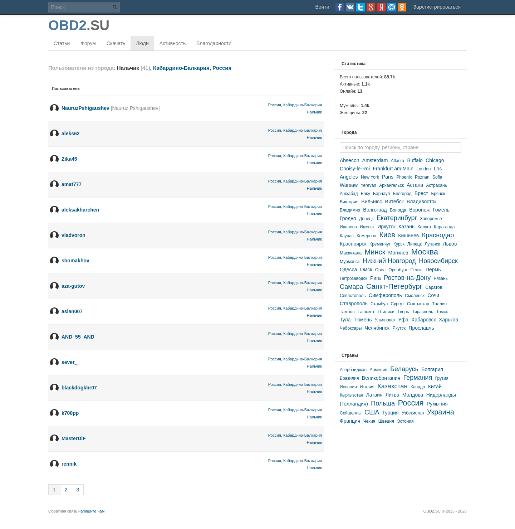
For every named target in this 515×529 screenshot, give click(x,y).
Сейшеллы (351, 413)
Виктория (349, 201)
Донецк (366, 218)
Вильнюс (371, 201)
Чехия (369, 421)
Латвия (374, 395)
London (423, 168)
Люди (142, 43)
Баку (365, 193)
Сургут (397, 303)
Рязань (441, 278)
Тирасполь (422, 311)
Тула (345, 319)
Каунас (347, 235)
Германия (417, 377)
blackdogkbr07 (79, 387)
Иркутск (386, 226)
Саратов (433, 287)
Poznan (422, 177)
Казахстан (392, 386)
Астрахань (436, 185)
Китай (435, 386)
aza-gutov (73, 286)
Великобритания (381, 378)
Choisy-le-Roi (355, 168)
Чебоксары (351, 328)
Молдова (412, 395)
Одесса (348, 269)
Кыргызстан (351, 395)
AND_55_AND (78, 337)
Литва (392, 395)
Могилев (398, 253)
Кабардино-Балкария (181, 68)
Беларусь (404, 369)
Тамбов (347, 311)
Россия (221, 68)
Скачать (116, 43)
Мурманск (349, 261)
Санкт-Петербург (394, 286)
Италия (367, 386)
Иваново (348, 226)
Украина (440, 412)
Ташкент (366, 311)
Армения (378, 369)
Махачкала (351, 253)
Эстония (405, 421)
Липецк (414, 244)
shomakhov (75, 260)
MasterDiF (74, 438)
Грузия (441, 378)
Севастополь (353, 295)
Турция (390, 413)
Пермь (433, 269)
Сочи (433, 295)
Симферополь (385, 295)
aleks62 (71, 133)
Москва (424, 251)
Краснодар (438, 235)
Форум (88, 43)
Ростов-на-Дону (407, 277)
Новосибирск (438, 260)
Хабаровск (423, 319)
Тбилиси (385, 311)
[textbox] (400, 147)
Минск (375, 252)
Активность (173, 43)
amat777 (72, 184)
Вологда (398, 210)
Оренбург (397, 269)
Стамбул (379, 303)
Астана (415, 185)
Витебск (394, 201)
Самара (351, 286)
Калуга (424, 226)
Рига (375, 278)
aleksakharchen (80, 210)
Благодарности (213, 43)
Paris (387, 177)
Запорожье (431, 218)
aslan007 (72, 311)
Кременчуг (380, 244)
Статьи (62, 43)
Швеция (386, 421)
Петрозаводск (353, 278)
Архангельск (391, 185)
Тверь (403, 311)
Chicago (435, 160)
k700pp (70, 413)
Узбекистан (413, 413)
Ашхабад (349, 193)
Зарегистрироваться (437, 7)
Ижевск (367, 226)
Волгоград (375, 210)
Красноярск (353, 244)
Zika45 (69, 159)
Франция (350, 421)
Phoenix (404, 177)
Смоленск (415, 295)
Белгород (402, 193)
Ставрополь (354, 303)
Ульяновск (385, 319)
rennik (69, 464)
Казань (406, 226)
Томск (442, 311)
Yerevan (368, 185)
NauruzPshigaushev (85, 108)
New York (370, 177)
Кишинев (408, 235)
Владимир (350, 210)
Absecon (349, 160)
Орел (380, 269)
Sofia (437, 177)
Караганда (444, 226)
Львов (450, 244)
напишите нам (91, 511)
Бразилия (349, 378)
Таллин (439, 303)
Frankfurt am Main (393, 168)
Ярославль (421, 328)
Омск (366, 269)
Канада (418, 386)
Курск (398, 244)
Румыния (437, 404)
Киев (387, 235)
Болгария (432, 369)
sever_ (69, 362)
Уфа (403, 319)
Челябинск (377, 328)
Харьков (448, 319)
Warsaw (349, 185)
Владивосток (422, 201)
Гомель (441, 210)
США (371, 412)
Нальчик (314, 112)
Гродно (348, 218)
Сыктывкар (418, 303)
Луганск (432, 244)
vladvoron (73, 235)
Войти (322, 7)
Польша (383, 403)
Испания (348, 386)
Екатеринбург (397, 218)
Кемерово (366, 235)
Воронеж (419, 210)
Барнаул (381, 193)
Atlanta (397, 160)
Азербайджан (353, 369)
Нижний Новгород (389, 260)
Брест (421, 193)
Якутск (399, 328)
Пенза (416, 269)
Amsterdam (375, 160)
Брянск (438, 193)
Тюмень (363, 319)
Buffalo (414, 160)
